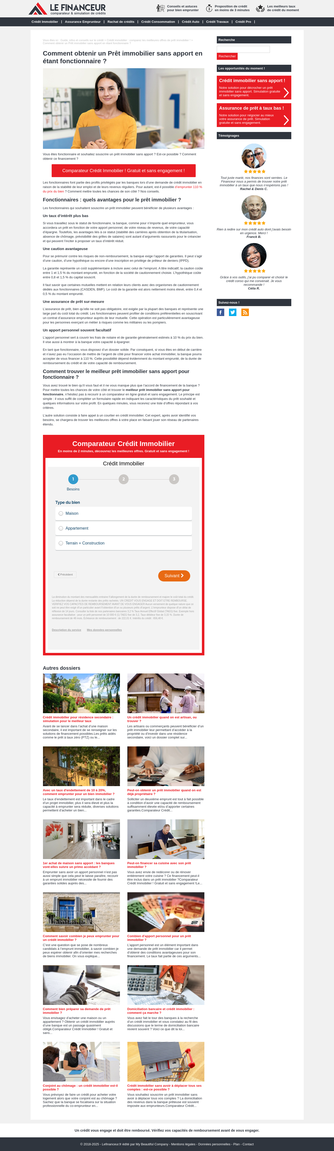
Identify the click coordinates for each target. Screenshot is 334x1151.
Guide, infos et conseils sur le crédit (82, 40)
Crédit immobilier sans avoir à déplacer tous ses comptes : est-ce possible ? (164, 1087)
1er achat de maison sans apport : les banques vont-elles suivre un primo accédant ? (79, 865)
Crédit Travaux (217, 22)
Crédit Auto (190, 22)
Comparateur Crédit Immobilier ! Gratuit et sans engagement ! (123, 170)
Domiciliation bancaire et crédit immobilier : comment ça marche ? (160, 1011)
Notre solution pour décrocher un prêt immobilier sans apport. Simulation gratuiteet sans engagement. (249, 91)
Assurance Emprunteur (83, 22)
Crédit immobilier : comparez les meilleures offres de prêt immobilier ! (148, 40)
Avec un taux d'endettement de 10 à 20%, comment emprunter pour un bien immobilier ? (79, 792)
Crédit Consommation (158, 22)
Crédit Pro (243, 22)
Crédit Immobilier (45, 22)
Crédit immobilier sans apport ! (252, 80)
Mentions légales (183, 1144)
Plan (236, 1144)
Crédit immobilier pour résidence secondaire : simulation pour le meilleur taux (78, 719)
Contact (248, 1144)
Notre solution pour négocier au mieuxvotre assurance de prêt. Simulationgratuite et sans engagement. (246, 119)
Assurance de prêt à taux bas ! (251, 108)
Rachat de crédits (121, 22)
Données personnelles (214, 1144)
